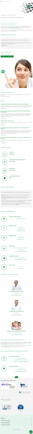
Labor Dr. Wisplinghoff (5, 1)
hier (8, 96)
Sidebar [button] (30, 431)
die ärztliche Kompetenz (6, 346)
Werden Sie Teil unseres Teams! (7, 56)
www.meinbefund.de (10, 196)
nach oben (16, 377)
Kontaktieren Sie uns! (4, 45)
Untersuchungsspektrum (14, 27)
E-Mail (17, 204)
